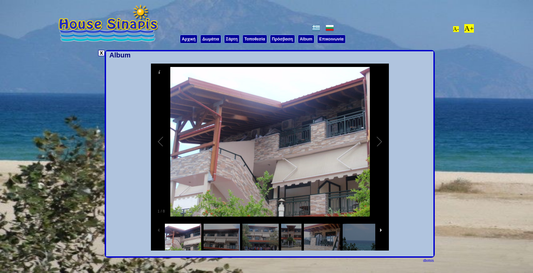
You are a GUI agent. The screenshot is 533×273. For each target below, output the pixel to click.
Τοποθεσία (254, 39)
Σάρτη (232, 39)
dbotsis (428, 260)
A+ (469, 28)
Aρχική (188, 39)
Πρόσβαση (282, 39)
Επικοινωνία (331, 39)
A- (456, 29)
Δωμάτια (210, 39)
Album (306, 39)
